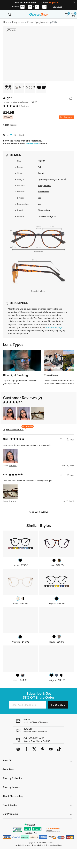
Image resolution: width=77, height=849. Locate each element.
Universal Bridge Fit (47, 217)
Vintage (58, 328)
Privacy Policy (37, 845)
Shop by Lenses (11, 787)
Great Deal (8, 769)
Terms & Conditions (53, 845)
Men (40, 186)
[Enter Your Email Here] (27, 705)
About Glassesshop (13, 796)
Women (47, 186)
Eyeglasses (18, 22)
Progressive (22, 204)
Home (6, 22)
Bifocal (20, 198)
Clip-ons (50, 328)
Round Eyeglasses (37, 22)
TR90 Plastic (43, 192)
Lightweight (43, 180)
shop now (57, 7)
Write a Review (15, 429)
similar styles (33, 144)
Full (39, 167)
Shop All (7, 760)
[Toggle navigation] (3, 14)
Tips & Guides (10, 805)
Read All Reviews (38, 512)
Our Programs (10, 814)
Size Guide (19, 135)
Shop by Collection (12, 778)
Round (41, 173)
